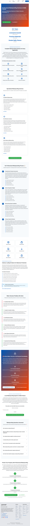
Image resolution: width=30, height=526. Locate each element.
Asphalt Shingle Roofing (17, 506)
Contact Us (23, 1)
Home (10, 1)
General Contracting (20, 506)
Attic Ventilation (17, 509)
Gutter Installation (20, 510)
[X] (3, 517)
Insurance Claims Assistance (20, 517)
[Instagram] (4, 517)
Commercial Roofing (17, 512)
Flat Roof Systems (17, 516)
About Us (18, 1)
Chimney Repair (17, 510)
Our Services (14, 1)
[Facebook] (1, 517)
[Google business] (7, 517)
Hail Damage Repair (20, 513)
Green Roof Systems (20, 508)
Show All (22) (25, 515)
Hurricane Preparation (20, 515)
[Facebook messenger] (5, 517)
